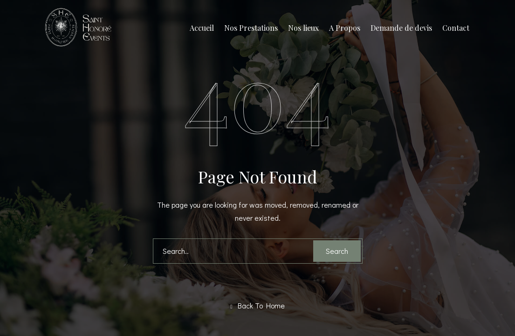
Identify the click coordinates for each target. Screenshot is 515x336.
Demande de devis (401, 28)
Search (337, 251)
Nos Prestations (251, 28)
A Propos (344, 28)
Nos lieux (303, 28)
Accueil (202, 28)
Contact (455, 28)
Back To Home (257, 305)
